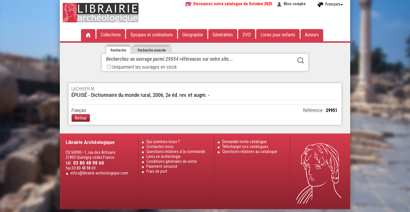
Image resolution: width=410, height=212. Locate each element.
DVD (246, 35)
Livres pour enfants (277, 35)
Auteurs (312, 35)
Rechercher (300, 60)
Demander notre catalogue (244, 141)
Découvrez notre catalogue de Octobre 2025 (232, 3)
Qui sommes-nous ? (163, 141)
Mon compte (295, 3)
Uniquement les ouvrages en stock (142, 67)
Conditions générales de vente (171, 161)
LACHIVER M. (83, 89)
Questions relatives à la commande (175, 151)
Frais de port (156, 171)
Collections (111, 35)
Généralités (223, 35)
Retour (81, 118)
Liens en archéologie (163, 156)
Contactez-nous (160, 146)
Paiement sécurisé (161, 166)
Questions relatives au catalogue (249, 151)
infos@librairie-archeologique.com (99, 173)
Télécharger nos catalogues (245, 146)
